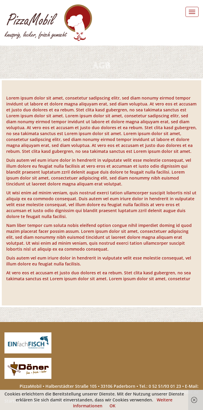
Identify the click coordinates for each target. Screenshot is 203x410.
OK (112, 406)
